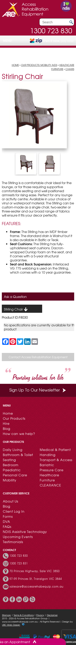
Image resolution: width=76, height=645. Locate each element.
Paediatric (12, 469)
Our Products (14, 418)
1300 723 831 (19, 563)
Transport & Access (56, 459)
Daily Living (12, 449)
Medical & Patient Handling (55, 452)
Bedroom (10, 464)
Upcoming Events (18, 536)
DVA (6, 521)
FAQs (7, 526)
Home (15, 65)
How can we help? (19, 433)
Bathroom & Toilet (18, 454)
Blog (6, 428)
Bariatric (47, 464)
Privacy (40, 615)
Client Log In (14, 511)
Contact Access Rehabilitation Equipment (38, 357)
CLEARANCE (50, 485)
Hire (6, 423)
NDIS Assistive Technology (25, 531)
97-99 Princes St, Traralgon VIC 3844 (36, 579)
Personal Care (15, 474)
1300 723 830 (51, 30)
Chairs (69, 69)
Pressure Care (51, 469)
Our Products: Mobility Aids (39, 65)
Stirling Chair (16, 309)
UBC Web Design (11, 624)
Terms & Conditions (24, 615)
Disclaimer (52, 615)
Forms (8, 516)
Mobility (9, 480)
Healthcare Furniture (49, 477)
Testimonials (13, 541)
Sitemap (6, 615)
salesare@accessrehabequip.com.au (36, 587)
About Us (10, 501)
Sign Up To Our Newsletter (38, 390)
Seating (9, 459)
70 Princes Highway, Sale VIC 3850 (35, 571)
